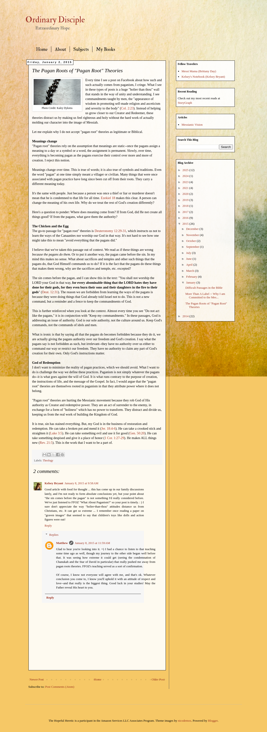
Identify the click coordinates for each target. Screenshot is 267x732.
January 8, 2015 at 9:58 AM (82, 483)
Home (42, 49)
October (191, 241)
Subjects (81, 49)
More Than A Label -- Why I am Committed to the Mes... (205, 295)
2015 (186, 223)
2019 (186, 200)
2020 (186, 194)
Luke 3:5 (56, 433)
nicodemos (184, 720)
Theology (48, 460)
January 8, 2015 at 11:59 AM (92, 543)
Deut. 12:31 (50, 292)
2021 (186, 188)
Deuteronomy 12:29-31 (110, 231)
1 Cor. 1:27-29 (114, 438)
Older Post (157, 679)
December (192, 229)
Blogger (213, 720)
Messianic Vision (192, 124)
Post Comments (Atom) (59, 686)
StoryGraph (185, 102)
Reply (48, 525)
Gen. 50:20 (137, 433)
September (193, 246)
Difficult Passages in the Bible (204, 287)
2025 (186, 170)
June (189, 258)
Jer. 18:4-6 (108, 428)
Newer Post (37, 679)
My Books (105, 49)
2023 (186, 182)
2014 (186, 316)
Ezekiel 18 (108, 198)
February (192, 276)
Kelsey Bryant (54, 483)
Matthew (62, 543)
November (193, 235)
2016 (186, 218)
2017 (186, 212)
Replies (53, 534)
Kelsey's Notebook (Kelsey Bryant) (203, 76)
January (191, 282)
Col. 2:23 (127, 108)
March (190, 270)
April (189, 264)
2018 (186, 206)
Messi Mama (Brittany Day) (199, 71)
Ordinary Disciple (55, 20)
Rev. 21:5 (46, 442)
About (60, 49)
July (189, 253)
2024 (186, 176)
